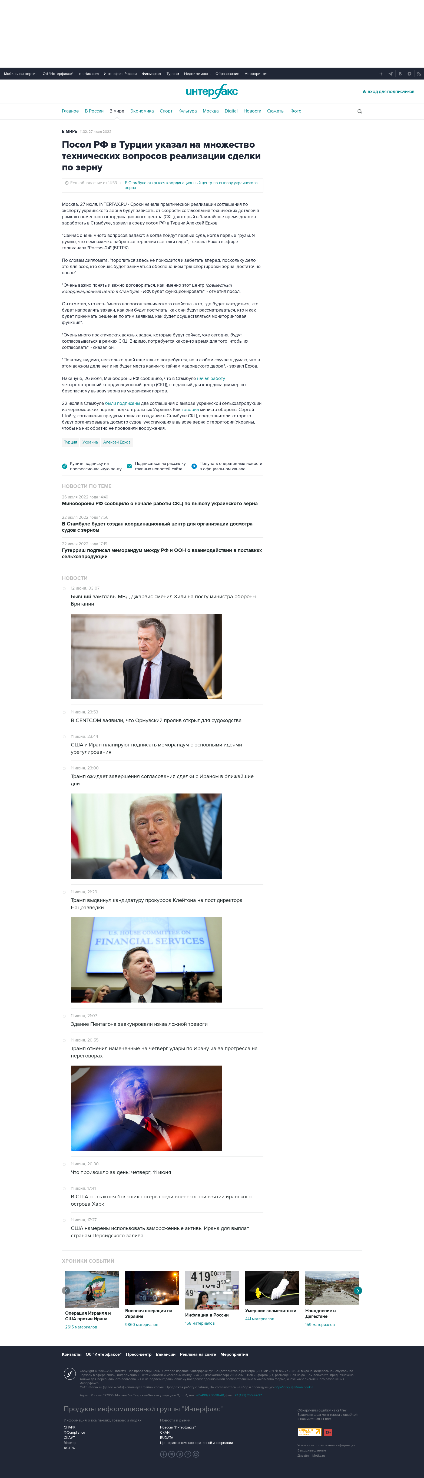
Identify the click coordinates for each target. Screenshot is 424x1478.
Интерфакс (212, 92)
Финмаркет (151, 73)
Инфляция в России (207, 1315)
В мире (117, 111)
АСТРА (69, 1448)
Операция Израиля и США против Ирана (88, 1316)
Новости (252, 111)
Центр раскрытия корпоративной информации (196, 1443)
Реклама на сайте (198, 1354)
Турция (70, 442)
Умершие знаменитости (270, 1311)
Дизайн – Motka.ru (311, 1456)
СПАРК (69, 1427)
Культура (187, 111)
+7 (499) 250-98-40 (210, 1395)
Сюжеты (275, 111)
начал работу (211, 378)
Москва (211, 111)
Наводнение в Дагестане (320, 1313)
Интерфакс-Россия (120, 73)
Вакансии (165, 1354)
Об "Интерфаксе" (58, 73)
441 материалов (259, 1319)
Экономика (142, 111)
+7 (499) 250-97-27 (248, 1395)
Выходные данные (311, 1451)
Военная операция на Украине (148, 1313)
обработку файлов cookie (293, 1387)
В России (94, 111)
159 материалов (320, 1324)
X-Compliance (74, 1432)
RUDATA (166, 1438)
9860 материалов (141, 1324)
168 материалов (200, 1323)
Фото (296, 111)
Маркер (70, 1443)
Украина (90, 442)
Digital (231, 111)
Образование (227, 73)
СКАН (165, 1432)
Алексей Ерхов (117, 442)
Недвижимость (197, 73)
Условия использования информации (326, 1445)
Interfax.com (88, 73)
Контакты (71, 1354)
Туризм (173, 73)
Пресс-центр (138, 1354)
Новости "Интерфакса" (178, 1427)
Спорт (166, 111)
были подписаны (122, 403)
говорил (190, 409)
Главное (70, 111)
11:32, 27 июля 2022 (95, 132)
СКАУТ (69, 1438)
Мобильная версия (21, 73)
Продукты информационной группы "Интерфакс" (143, 1409)
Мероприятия (256, 73)
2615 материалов (81, 1327)
